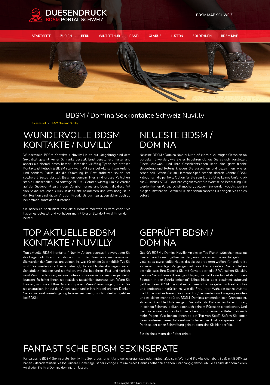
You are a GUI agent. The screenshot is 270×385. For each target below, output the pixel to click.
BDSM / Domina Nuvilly (64, 123)
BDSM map (229, 36)
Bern (85, 36)
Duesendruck (39, 123)
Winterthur (109, 36)
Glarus (155, 36)
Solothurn (202, 36)
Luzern (177, 36)
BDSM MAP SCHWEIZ (214, 15)
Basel (134, 36)
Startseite (41, 36)
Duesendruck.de (146, 383)
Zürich (66, 36)
